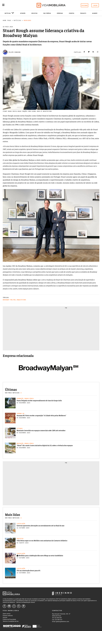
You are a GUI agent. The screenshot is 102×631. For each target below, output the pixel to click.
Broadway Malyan (9, 300)
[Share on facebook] (84, 52)
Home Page (7, 20)
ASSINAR (84, 5)
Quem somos (6, 613)
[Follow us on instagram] (14, 606)
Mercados (27, 20)
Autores (5, 617)
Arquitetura (21, 300)
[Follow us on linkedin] (18, 606)
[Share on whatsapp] (97, 52)
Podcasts (83, 13)
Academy (94, 13)
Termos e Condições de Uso (11, 621)
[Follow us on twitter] (23, 606)
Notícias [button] (9, 13)
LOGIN (95, 5)
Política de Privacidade (9, 619)
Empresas (60, 13)
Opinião (22, 13)
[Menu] (3, 4)
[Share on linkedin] (93, 52)
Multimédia (47, 13)
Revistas (34, 13)
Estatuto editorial (8, 615)
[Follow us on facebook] (4, 606)
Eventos (71, 13)
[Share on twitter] (88, 52)
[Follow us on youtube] (9, 606)
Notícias (17, 20)
